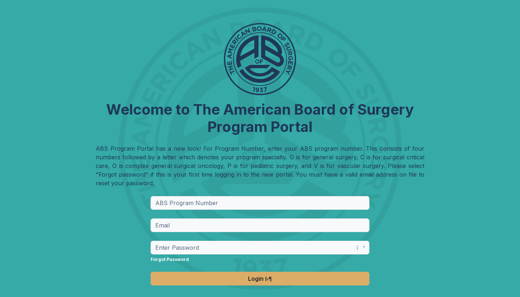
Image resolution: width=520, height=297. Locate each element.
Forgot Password (170, 259)
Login (260, 278)
